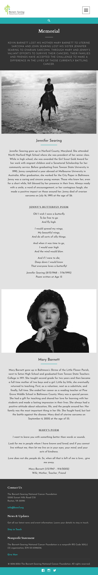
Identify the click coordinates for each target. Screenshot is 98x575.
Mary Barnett (49, 360)
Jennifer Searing (49, 141)
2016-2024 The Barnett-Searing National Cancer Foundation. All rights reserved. (50, 564)
